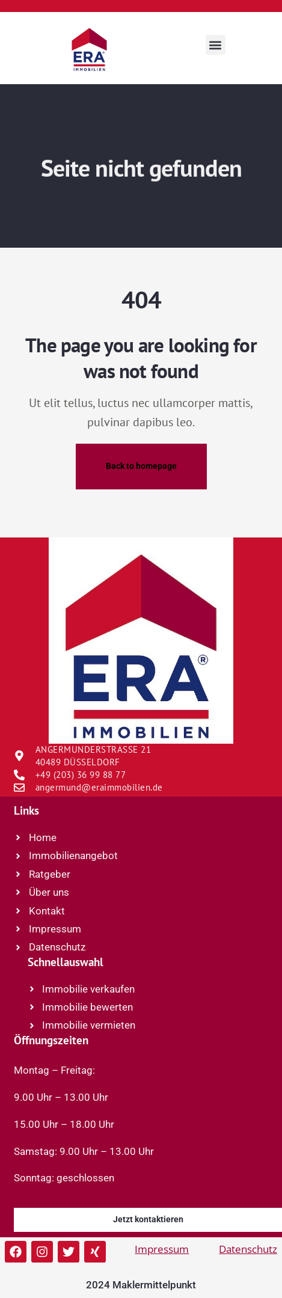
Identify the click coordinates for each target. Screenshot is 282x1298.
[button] (215, 45)
